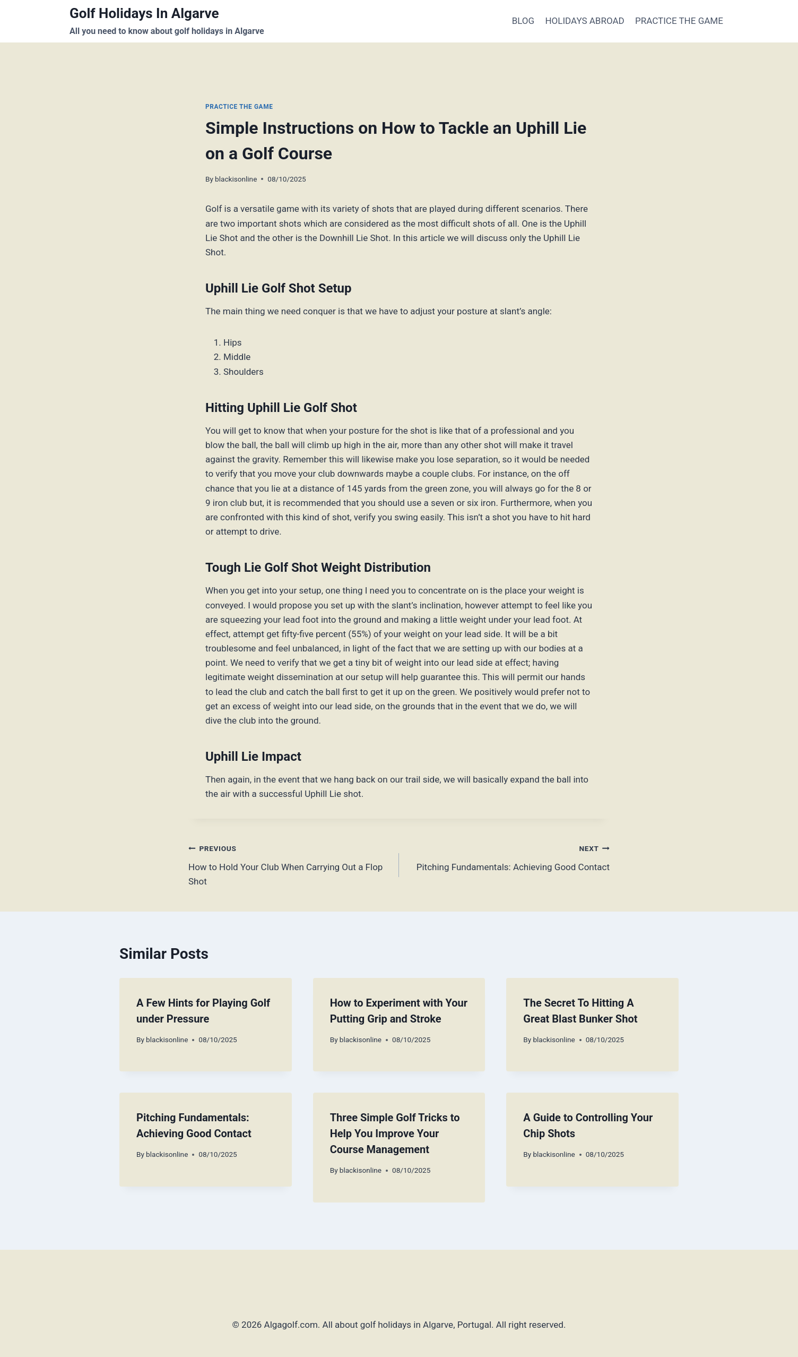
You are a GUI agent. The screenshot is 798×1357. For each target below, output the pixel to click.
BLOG (523, 20)
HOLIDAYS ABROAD (584, 20)
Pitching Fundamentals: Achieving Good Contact (509, 856)
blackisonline (236, 179)
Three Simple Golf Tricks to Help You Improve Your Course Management (395, 1133)
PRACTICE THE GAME (679, 20)
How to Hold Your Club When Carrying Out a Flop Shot (289, 864)
